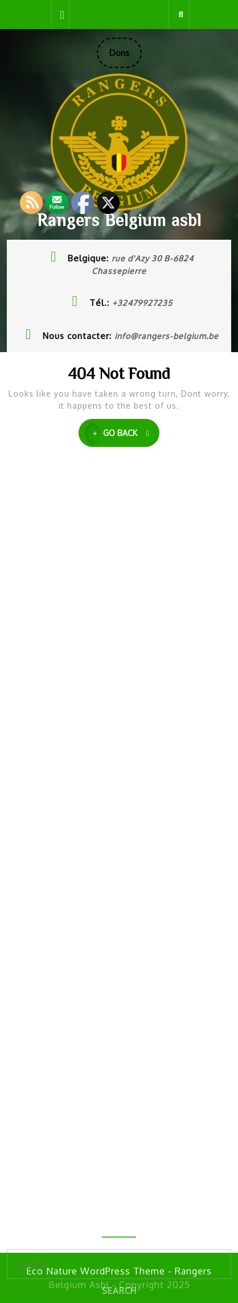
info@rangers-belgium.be (166, 336)
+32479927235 (142, 303)
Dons (125, 57)
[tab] (60, 15)
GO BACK (122, 433)
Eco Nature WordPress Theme (95, 1271)
